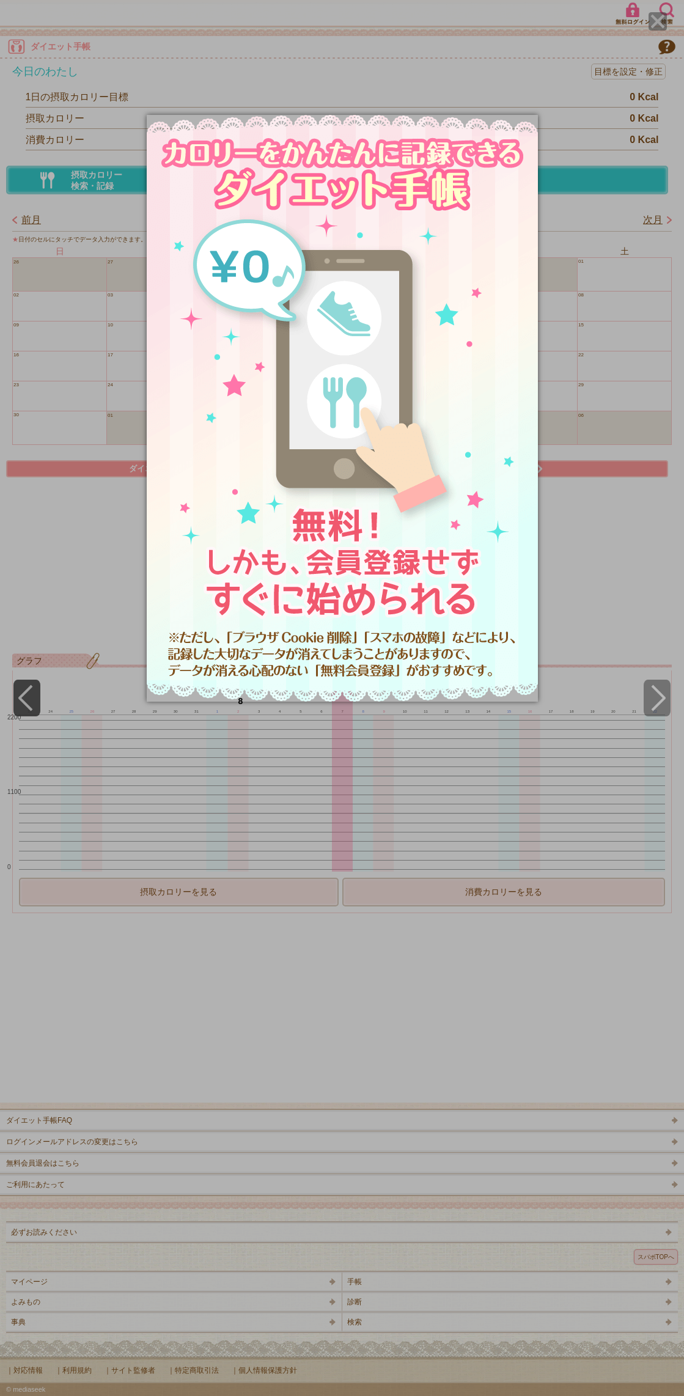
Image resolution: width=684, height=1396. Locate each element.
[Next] (657, 698)
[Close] (658, 21)
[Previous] (26, 698)
